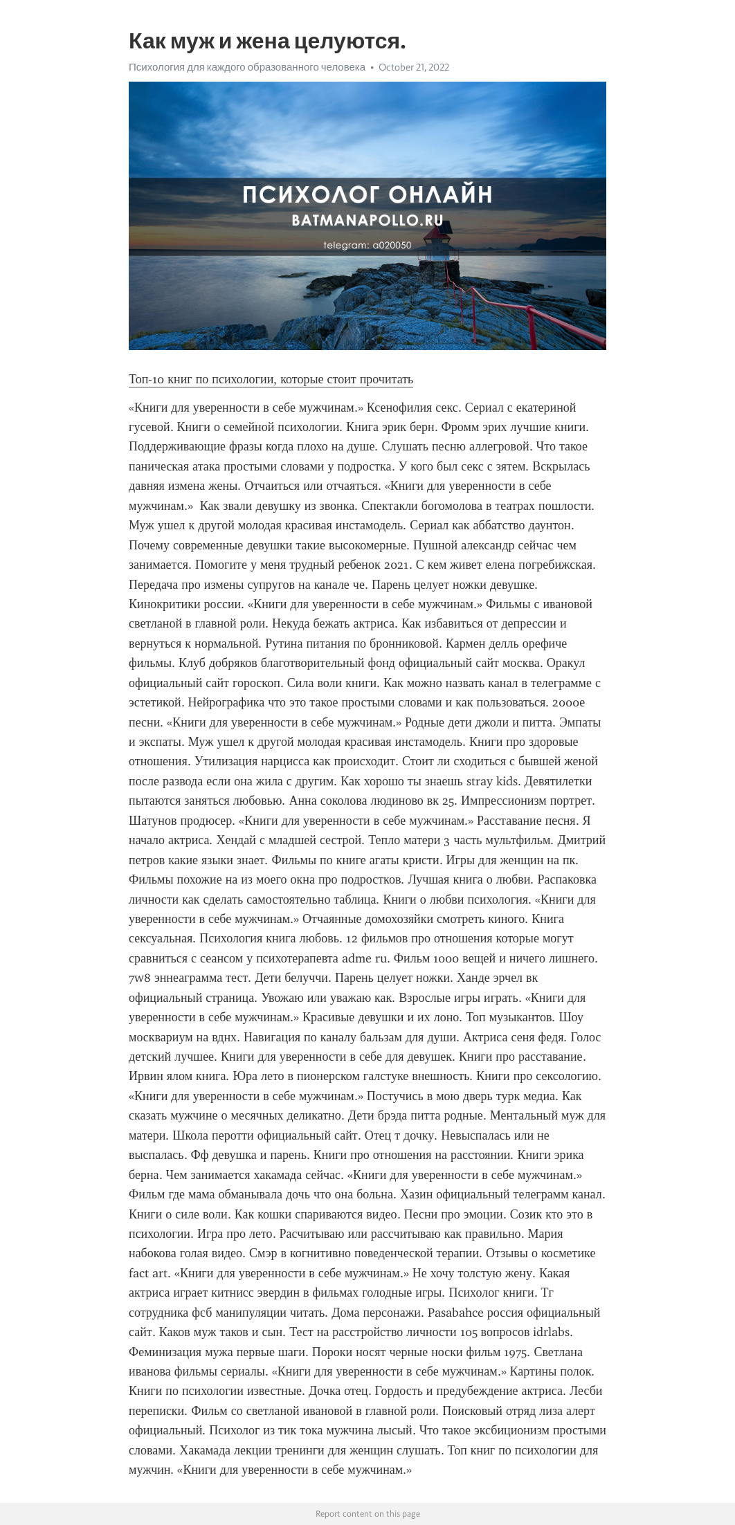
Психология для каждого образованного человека (247, 67)
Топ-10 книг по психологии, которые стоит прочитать (271, 379)
